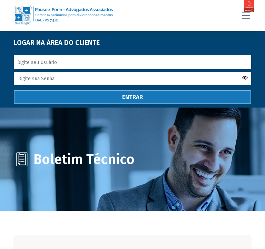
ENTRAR (132, 93)
